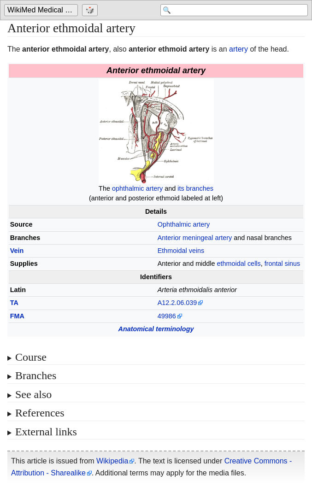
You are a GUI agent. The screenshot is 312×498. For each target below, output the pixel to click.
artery (238, 49)
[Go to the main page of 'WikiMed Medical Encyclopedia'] (42, 10)
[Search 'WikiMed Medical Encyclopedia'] (234, 10)
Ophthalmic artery (184, 224)
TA (14, 302)
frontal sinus (282, 263)
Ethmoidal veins (181, 250)
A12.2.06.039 (177, 302)
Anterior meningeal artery (195, 237)
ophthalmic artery (137, 188)
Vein (17, 250)
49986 (167, 316)
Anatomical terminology (156, 329)
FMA (17, 316)
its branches (195, 188)
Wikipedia (112, 461)
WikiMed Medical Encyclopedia (42, 10)
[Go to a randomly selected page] (91, 10)
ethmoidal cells (239, 263)
